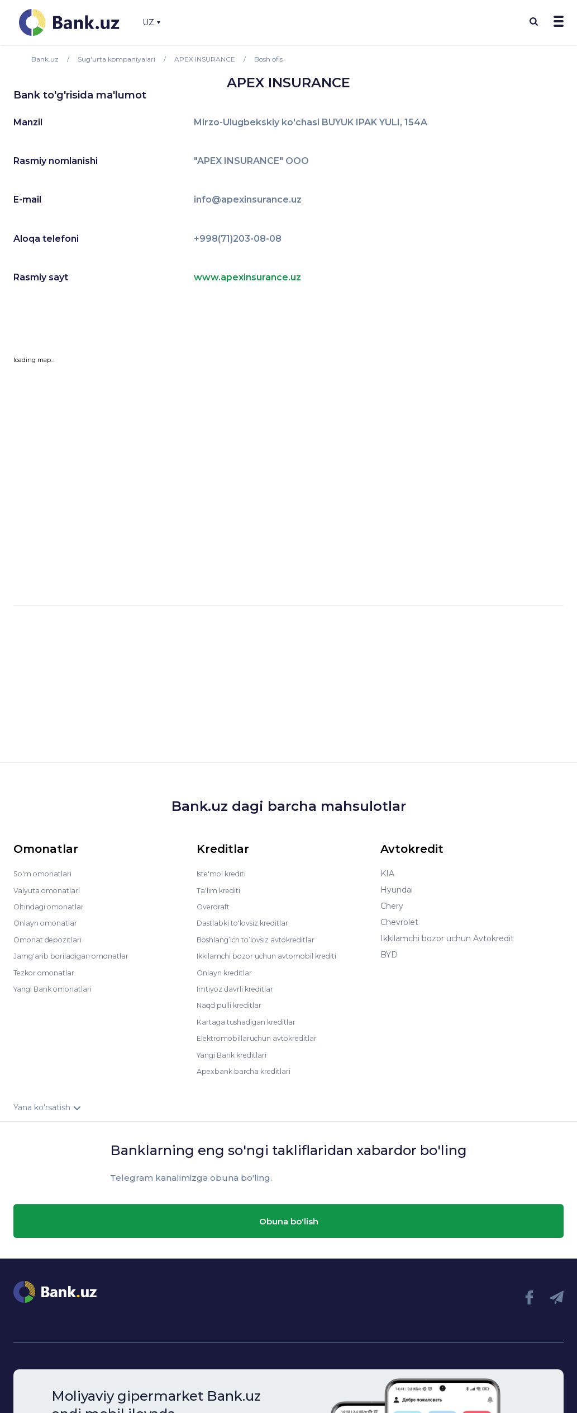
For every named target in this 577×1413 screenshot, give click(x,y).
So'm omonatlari (45, 874)
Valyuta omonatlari (49, 890)
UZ (151, 22)
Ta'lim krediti (221, 890)
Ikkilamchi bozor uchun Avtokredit (447, 938)
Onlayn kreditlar (227, 971)
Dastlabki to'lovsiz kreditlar (248, 922)
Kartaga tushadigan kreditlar (252, 1020)
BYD (389, 955)
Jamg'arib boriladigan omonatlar (76, 955)
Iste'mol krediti (226, 874)
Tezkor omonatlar (47, 971)
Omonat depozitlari (51, 938)
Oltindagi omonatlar (52, 906)
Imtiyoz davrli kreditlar (240, 987)
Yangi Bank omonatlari (57, 987)
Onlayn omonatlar (48, 922)
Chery (391, 906)
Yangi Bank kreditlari (236, 1052)
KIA (387, 874)
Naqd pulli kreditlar (233, 1003)
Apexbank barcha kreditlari (248, 1068)
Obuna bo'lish (288, 1218)
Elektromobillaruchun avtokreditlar (264, 1036)
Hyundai (396, 890)
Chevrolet (399, 922)
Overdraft (215, 906)
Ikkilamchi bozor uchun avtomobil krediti (276, 955)
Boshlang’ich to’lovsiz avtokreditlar (264, 938)
